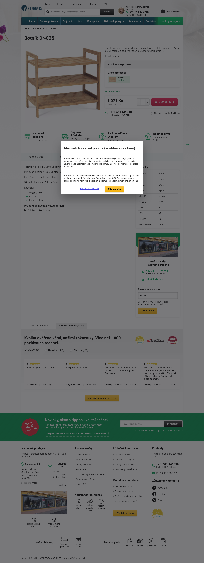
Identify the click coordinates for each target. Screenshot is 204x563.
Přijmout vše (114, 189)
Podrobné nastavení (89, 188)
